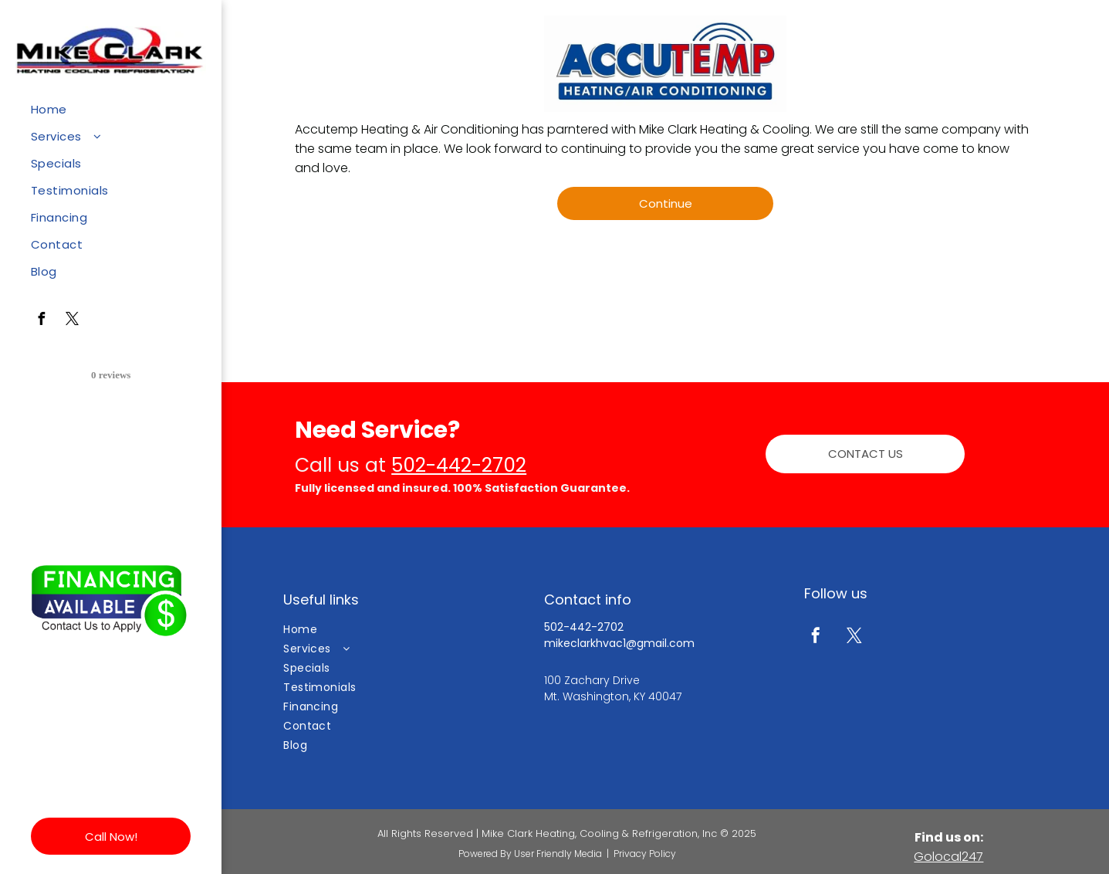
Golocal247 (948, 857)
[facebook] (41, 321)
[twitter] (72, 321)
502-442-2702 (458, 465)
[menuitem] (105, 109)
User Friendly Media (558, 853)
